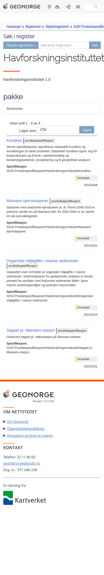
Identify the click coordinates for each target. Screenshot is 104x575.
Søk (95, 45)
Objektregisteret (57, 26)
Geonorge (14, 26)
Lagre (86, 129)
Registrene (33, 26)
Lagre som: (28, 131)
